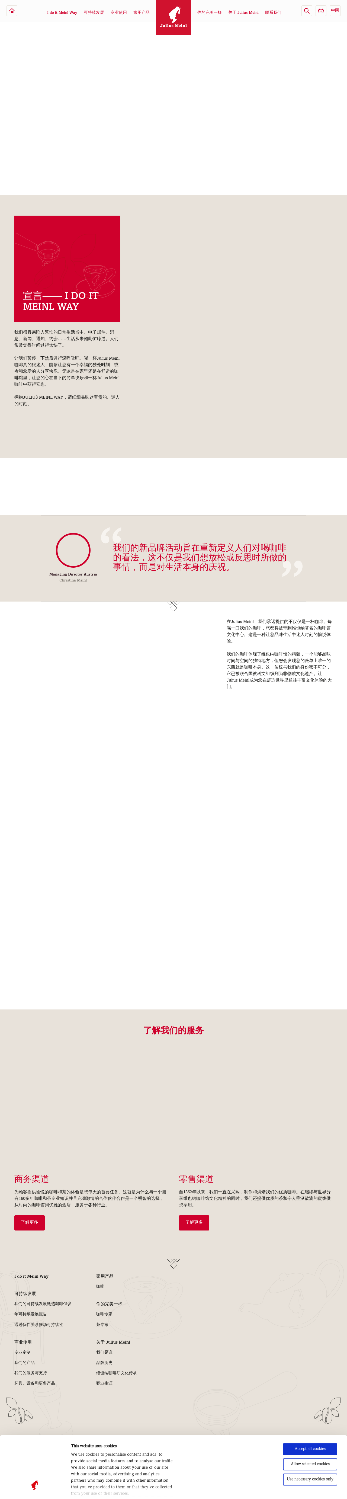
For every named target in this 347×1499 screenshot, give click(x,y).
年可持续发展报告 (30, 1314)
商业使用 (119, 13)
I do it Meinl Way (62, 13)
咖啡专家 (104, 1314)
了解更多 (29, 1223)
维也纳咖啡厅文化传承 (116, 1373)
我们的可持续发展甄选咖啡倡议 (42, 1304)
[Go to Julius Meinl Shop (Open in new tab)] (321, 10)
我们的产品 (24, 1363)
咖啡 (100, 1287)
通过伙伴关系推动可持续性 (38, 1325)
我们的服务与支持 (30, 1373)
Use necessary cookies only (310, 1427)
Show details (82, 1488)
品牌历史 (104, 1363)
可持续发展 (94, 13)
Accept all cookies (310, 1397)
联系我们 (273, 13)
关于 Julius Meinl (243, 13)
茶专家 (102, 1325)
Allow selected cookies (310, 1412)
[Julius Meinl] (12, 10)
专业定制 (22, 1353)
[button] (306, 10)
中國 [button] (335, 11)
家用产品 (141, 13)
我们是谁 (104, 1353)
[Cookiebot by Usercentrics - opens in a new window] (35, 1488)
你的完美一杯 (209, 13)
